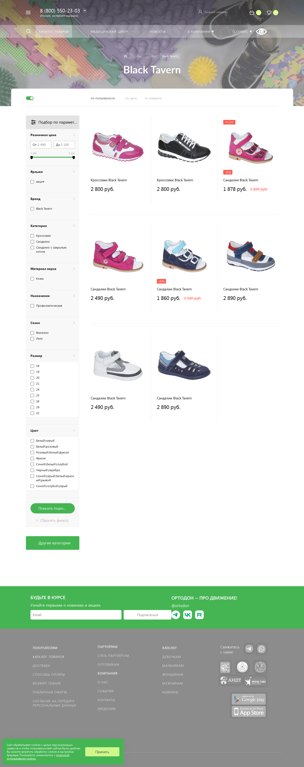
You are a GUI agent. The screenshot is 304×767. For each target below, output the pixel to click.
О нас (103, 682)
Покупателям (45, 648)
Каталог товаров (48, 657)
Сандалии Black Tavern (240, 180)
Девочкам (171, 657)
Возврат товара (47, 683)
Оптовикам (108, 664)
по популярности (103, 98)
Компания (107, 673)
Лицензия (107, 709)
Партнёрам (108, 647)
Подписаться (147, 614)
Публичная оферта (50, 692)
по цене (131, 98)
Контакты (106, 700)
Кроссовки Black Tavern (109, 180)
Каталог (169, 648)
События (106, 691)
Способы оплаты (49, 674)
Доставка (41, 665)
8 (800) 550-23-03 (60, 10)
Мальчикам (173, 665)
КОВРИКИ (170, 692)
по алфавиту (153, 98)
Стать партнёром (113, 655)
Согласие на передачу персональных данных (54, 703)
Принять (102, 751)
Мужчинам (172, 683)
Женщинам (172, 674)
